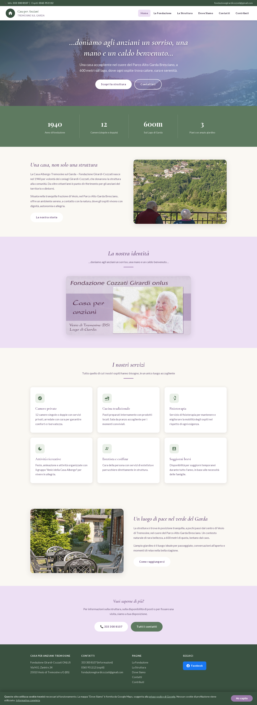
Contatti (224, 13)
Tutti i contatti (147, 626)
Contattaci (148, 84)
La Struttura (185, 13)
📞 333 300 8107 (111, 626)
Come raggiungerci (152, 561)
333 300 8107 (89, 662)
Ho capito (242, 698)
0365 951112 (88, 667)
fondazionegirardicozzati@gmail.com (233, 3)
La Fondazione (163, 13)
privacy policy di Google (162, 696)
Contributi (242, 13)
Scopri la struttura (113, 84)
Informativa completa (28, 700)
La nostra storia (46, 217)
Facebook (195, 665)
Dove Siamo (205, 13)
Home (144, 13)
